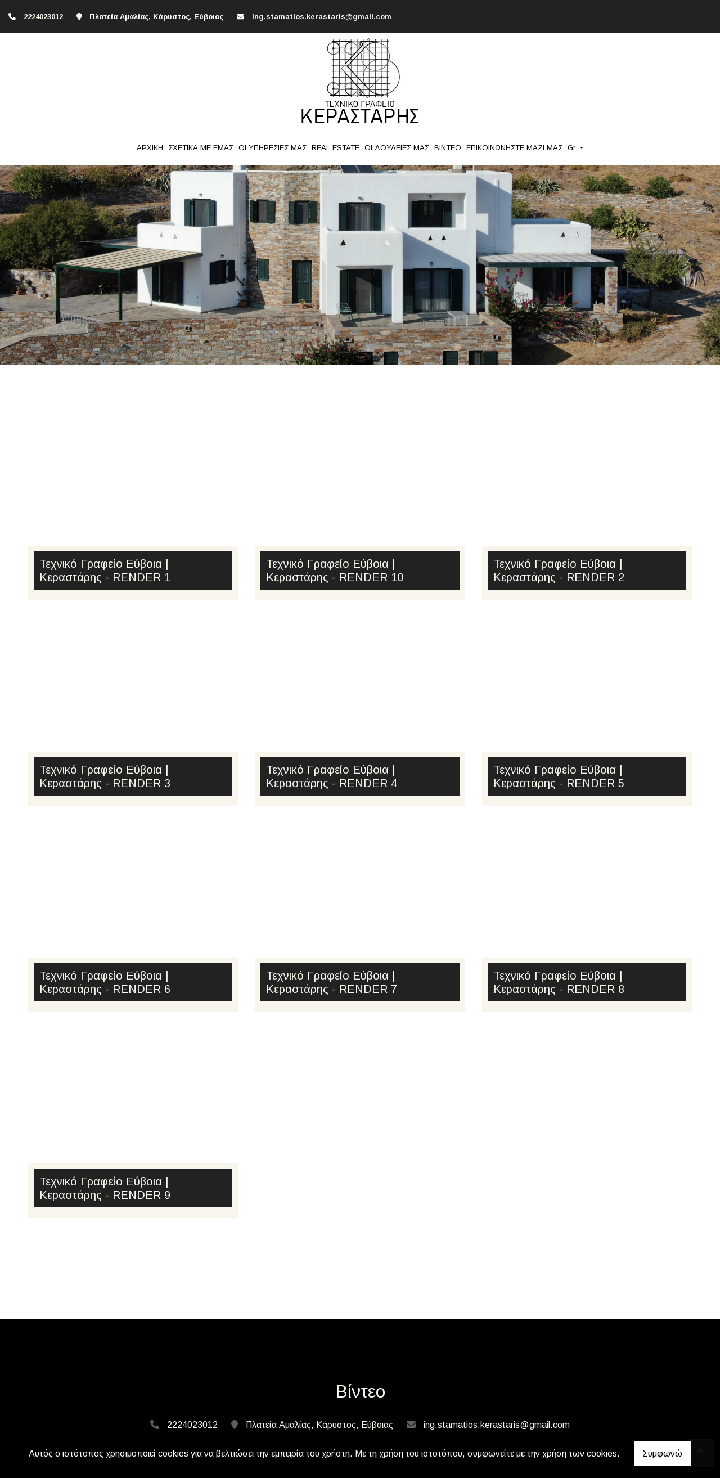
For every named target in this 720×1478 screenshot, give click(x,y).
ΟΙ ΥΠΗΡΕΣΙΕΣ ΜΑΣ (272, 147)
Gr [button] (573, 147)
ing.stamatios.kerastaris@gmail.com (322, 16)
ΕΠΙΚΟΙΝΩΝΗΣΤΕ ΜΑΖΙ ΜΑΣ (514, 147)
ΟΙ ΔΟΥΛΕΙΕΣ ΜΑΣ (396, 147)
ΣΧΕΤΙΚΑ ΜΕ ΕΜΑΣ (200, 147)
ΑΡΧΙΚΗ (150, 147)
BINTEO (447, 147)
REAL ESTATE (335, 147)
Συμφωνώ (662, 1453)
